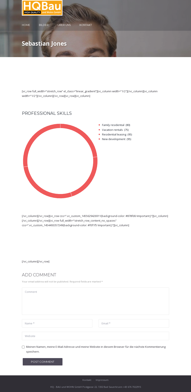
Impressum (102, 379)
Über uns (64, 25)
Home (26, 25)
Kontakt (86, 25)
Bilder (44, 25)
